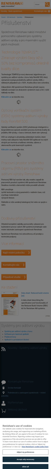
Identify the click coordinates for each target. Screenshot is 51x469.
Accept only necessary (25, 461)
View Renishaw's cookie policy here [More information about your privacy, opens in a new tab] (35, 449)
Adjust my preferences (25, 454)
